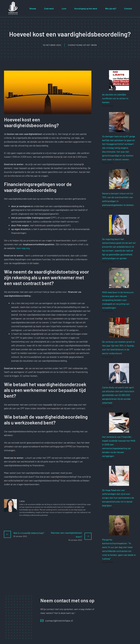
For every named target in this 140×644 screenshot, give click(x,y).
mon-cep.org (23, 248)
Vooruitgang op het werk (85, 8)
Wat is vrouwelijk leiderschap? (28, 532)
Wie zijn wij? (110, 8)
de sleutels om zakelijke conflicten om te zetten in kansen (115, 98)
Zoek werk (49, 8)
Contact (128, 8)
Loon (64, 8)
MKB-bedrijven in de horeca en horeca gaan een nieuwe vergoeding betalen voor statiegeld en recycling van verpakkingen (118, 300)
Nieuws (33, 8)
